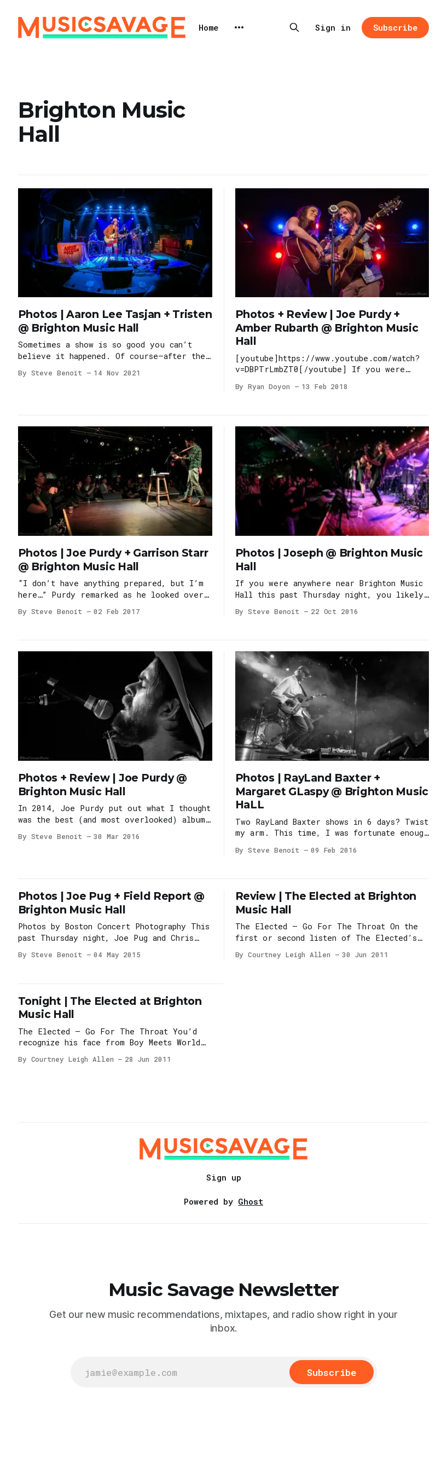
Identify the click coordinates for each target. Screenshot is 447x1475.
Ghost (250, 1201)
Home (208, 27)
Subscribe (395, 27)
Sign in (333, 27)
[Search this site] (294, 27)
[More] (239, 27)
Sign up (223, 1177)
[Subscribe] (331, 1372)
